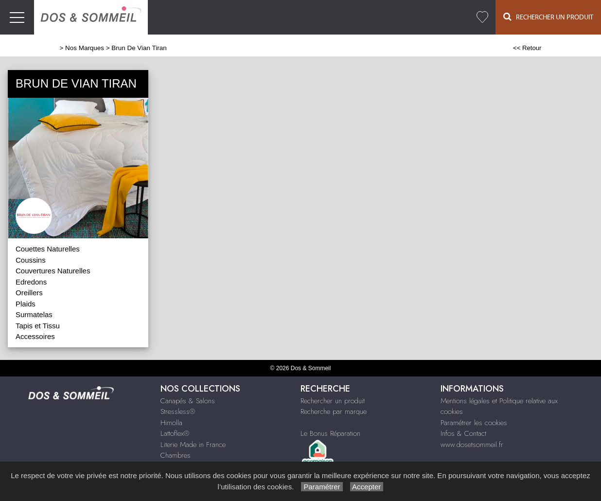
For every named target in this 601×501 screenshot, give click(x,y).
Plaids (25, 304)
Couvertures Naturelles (53, 271)
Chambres (175, 455)
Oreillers (29, 292)
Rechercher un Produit (548, 16)
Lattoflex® (174, 433)
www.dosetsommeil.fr (472, 444)
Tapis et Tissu (38, 326)
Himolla (171, 422)
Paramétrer (321, 487)
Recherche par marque (333, 411)
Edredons (31, 282)
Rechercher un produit (332, 400)
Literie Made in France (193, 444)
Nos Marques (84, 48)
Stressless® (177, 411)
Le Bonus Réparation (330, 433)
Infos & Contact (463, 433)
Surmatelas (34, 314)
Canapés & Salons (187, 400)
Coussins (31, 260)
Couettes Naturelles (48, 249)
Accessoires (35, 336)
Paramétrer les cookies (474, 422)
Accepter (367, 487)
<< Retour (527, 48)
